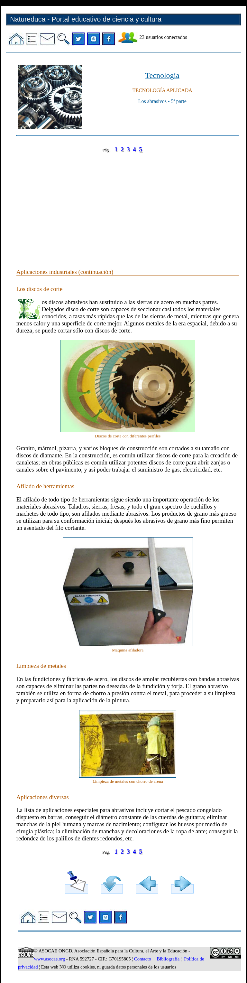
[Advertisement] (127, 204)
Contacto (142, 958)
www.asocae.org (49, 958)
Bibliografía (168, 958)
